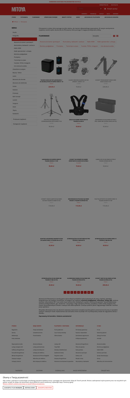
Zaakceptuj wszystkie (45, 387)
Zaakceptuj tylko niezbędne (13, 387)
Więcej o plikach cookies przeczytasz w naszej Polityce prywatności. (24, 384)
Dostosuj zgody (30, 387)
